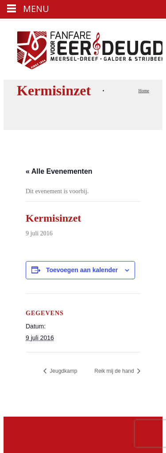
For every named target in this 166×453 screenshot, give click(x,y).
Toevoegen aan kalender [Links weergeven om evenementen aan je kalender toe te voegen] (82, 269)
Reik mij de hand (114, 371)
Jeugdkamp (62, 371)
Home (144, 90)
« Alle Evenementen (59, 171)
